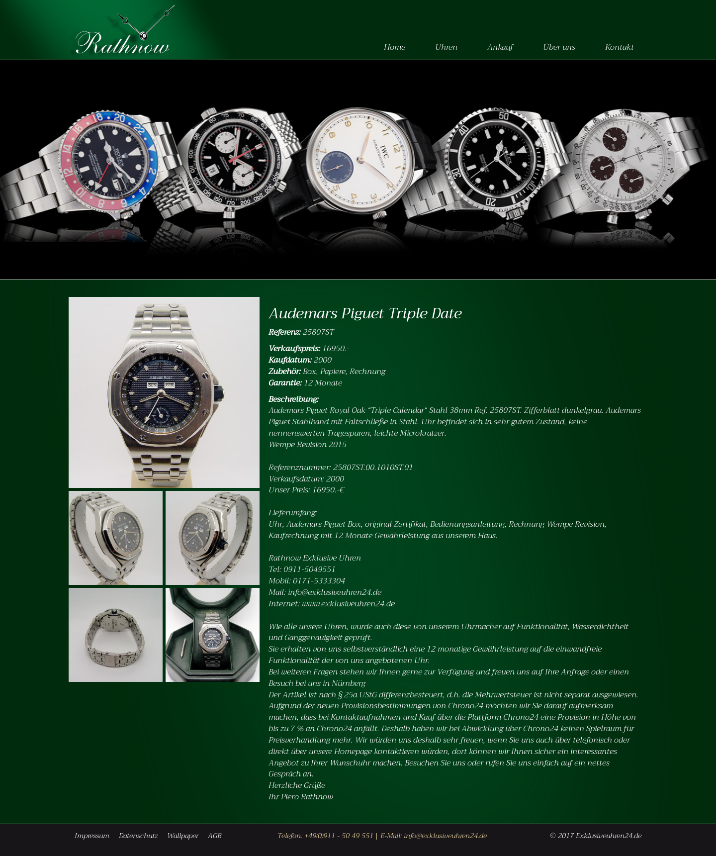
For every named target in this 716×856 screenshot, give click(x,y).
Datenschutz (138, 836)
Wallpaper (182, 836)
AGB (214, 836)
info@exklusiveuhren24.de (445, 836)
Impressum (92, 836)
